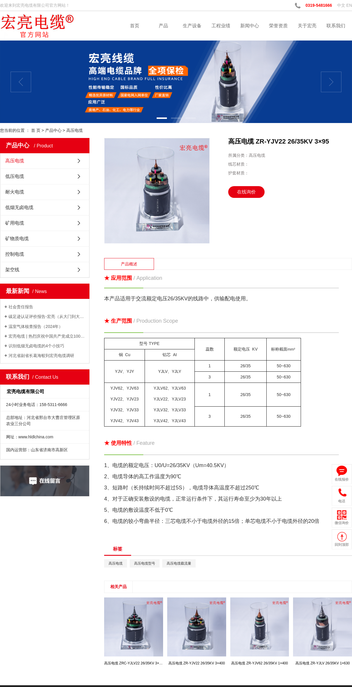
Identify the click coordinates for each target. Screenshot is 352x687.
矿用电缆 (14, 222)
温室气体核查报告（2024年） (36, 326)
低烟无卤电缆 (19, 207)
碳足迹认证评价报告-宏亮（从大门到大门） (47, 316)
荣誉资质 (278, 25)
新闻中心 (249, 25)
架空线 (12, 269)
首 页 (35, 130)
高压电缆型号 (144, 563)
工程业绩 (220, 25)
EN (349, 5)
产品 (163, 25)
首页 (134, 25)
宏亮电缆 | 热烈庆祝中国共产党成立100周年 (47, 336)
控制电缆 (14, 254)
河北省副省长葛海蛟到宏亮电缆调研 (41, 355)
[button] (162, 118)
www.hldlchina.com (35, 437)
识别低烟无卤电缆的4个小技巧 (36, 346)
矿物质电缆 (17, 238)
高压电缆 (74, 130)
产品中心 (53, 130)
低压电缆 (14, 176)
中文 (341, 5)
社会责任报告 (21, 306)
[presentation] (21, 82)
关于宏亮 (307, 25)
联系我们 (335, 25)
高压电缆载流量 (179, 563)
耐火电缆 (14, 191)
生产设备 (192, 25)
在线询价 (246, 191)
